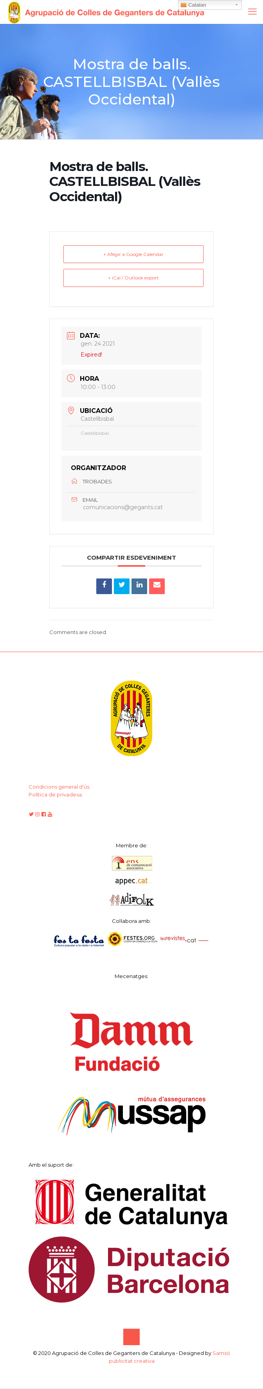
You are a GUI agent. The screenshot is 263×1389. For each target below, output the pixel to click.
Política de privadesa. (56, 795)
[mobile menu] (252, 11)
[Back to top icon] (131, 1338)
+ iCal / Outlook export (133, 278)
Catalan (193, 5)
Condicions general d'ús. (59, 787)
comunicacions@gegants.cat (123, 508)
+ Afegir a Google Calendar (133, 254)
